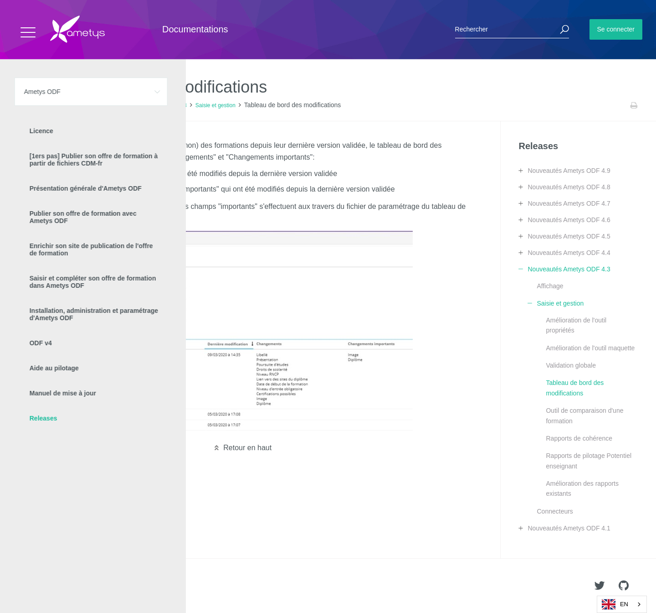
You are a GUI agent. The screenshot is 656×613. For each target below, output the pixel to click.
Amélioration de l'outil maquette (590, 348)
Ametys (60, 586)
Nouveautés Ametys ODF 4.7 (569, 203)
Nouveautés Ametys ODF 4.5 (569, 236)
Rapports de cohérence (579, 438)
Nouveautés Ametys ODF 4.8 (569, 187)
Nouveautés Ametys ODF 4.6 (569, 219)
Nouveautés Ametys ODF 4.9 (569, 170)
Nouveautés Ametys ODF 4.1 (569, 528)
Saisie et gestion (215, 105)
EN (615, 604)
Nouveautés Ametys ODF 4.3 (151, 105)
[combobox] (622, 604)
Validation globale (571, 365)
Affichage (550, 286)
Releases (95, 105)
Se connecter (616, 29)
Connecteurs (555, 511)
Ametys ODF (60, 105)
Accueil (27, 105)
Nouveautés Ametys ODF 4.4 (569, 252)
